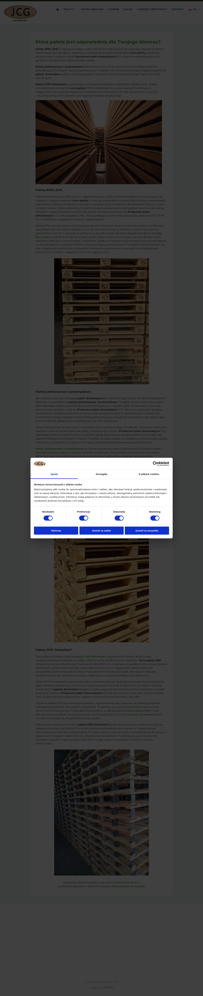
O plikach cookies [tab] (149, 474)
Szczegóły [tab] (101, 474)
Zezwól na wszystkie (146, 530)
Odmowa (56, 530)
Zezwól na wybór (101, 530)
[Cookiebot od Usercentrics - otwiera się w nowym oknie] (155, 463)
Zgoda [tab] (54, 474)
